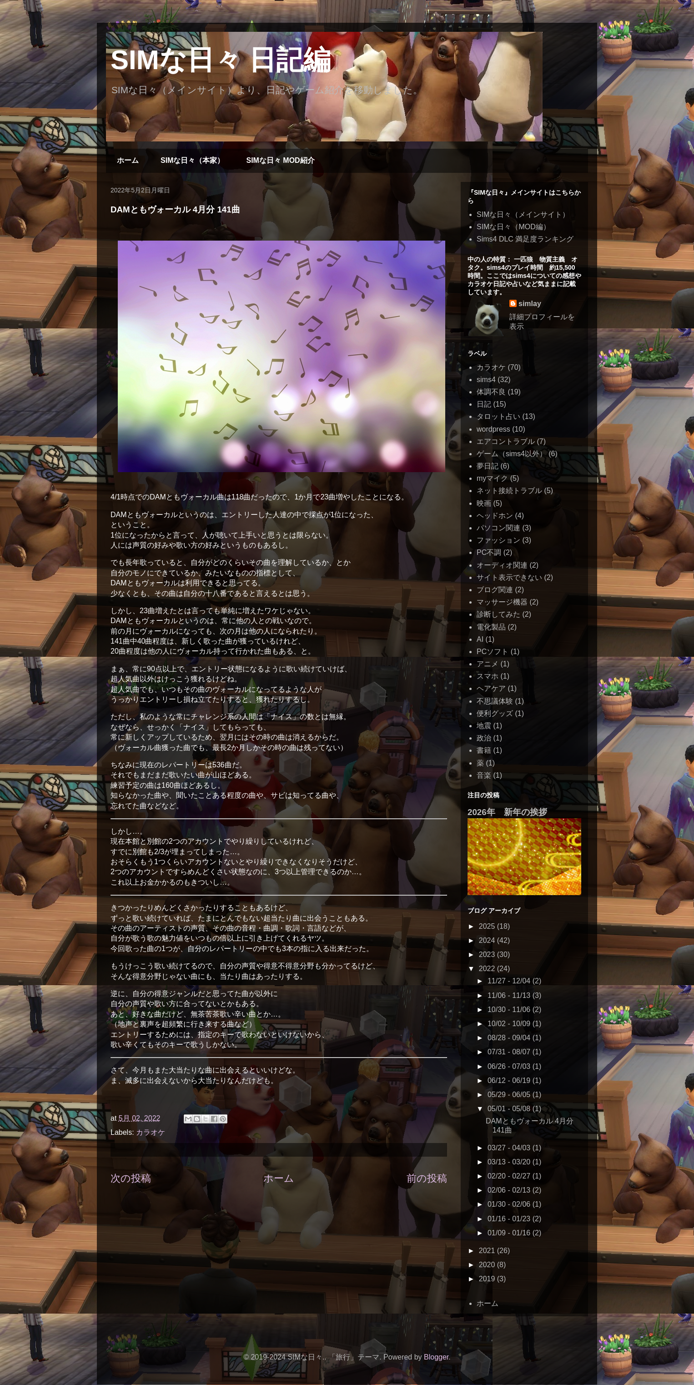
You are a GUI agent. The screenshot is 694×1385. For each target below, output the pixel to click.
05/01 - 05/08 (510, 1109)
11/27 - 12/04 (510, 981)
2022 (488, 968)
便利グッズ (495, 713)
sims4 (486, 379)
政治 (484, 738)
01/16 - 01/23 (510, 1219)
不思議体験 (495, 701)
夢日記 (487, 466)
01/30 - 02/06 (510, 1204)
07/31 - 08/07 (510, 1052)
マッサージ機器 (502, 602)
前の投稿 (427, 1178)
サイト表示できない (509, 577)
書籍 (484, 750)
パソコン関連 (498, 528)
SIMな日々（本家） (192, 160)
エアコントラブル (506, 441)
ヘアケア (491, 688)
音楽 (484, 775)
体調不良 (491, 392)
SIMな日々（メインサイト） (523, 214)
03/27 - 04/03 (510, 1148)
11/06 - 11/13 (510, 995)
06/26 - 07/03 (510, 1066)
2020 (488, 1265)
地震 (484, 726)
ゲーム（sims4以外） (512, 454)
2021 (488, 1250)
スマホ (487, 676)
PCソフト (492, 651)
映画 (484, 503)
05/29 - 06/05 (510, 1094)
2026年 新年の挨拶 (507, 812)
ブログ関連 (495, 590)
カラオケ (150, 1132)
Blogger (436, 1357)
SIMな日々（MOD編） (513, 227)
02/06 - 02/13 (510, 1190)
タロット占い (498, 416)
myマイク (492, 478)
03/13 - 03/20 (510, 1162)
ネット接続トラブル (509, 490)
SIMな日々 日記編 (221, 60)
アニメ (487, 664)
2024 (488, 940)
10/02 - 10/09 (510, 1023)
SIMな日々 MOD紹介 (280, 160)
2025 (488, 926)
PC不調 (489, 552)
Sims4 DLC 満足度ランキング (525, 239)
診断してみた (498, 614)
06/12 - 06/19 (510, 1080)
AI (480, 639)
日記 (484, 404)
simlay (529, 303)
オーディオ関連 (502, 565)
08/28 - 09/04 (510, 1038)
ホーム (128, 160)
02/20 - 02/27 (510, 1176)
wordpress (493, 429)
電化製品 (491, 627)
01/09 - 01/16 (510, 1233)
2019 (488, 1279)
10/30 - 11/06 (510, 1009)
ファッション (498, 540)
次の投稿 (131, 1178)
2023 (488, 954)
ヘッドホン (495, 515)
